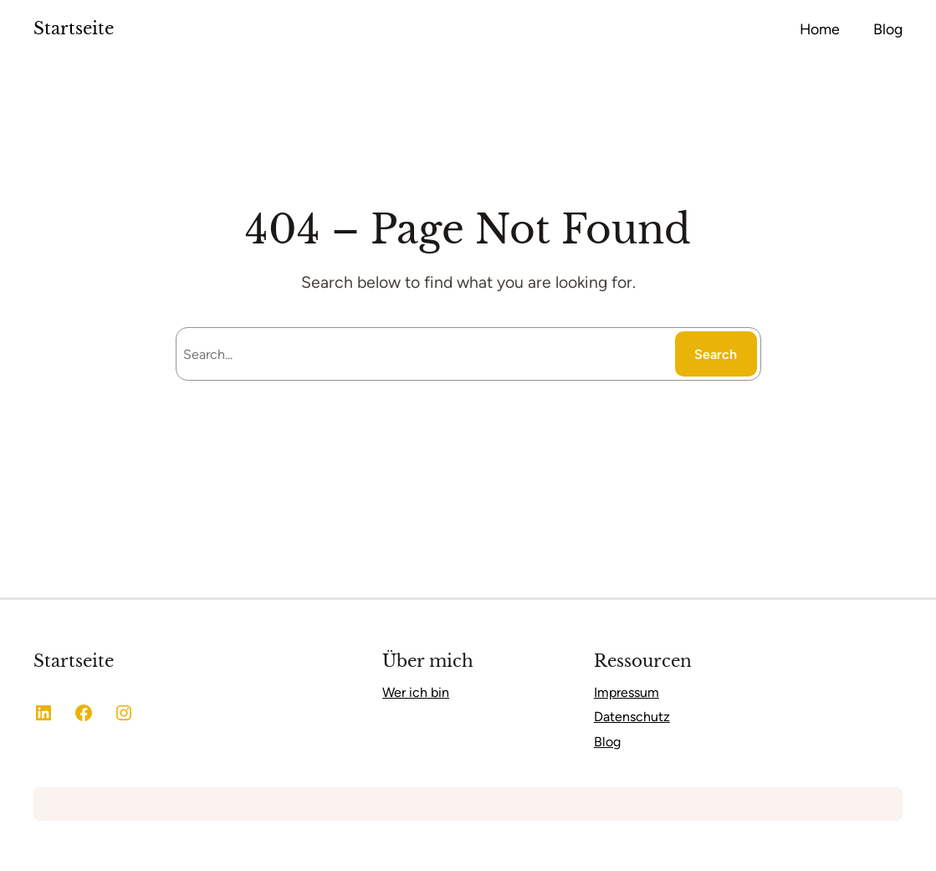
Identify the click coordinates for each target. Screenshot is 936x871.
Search (715, 354)
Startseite (73, 28)
